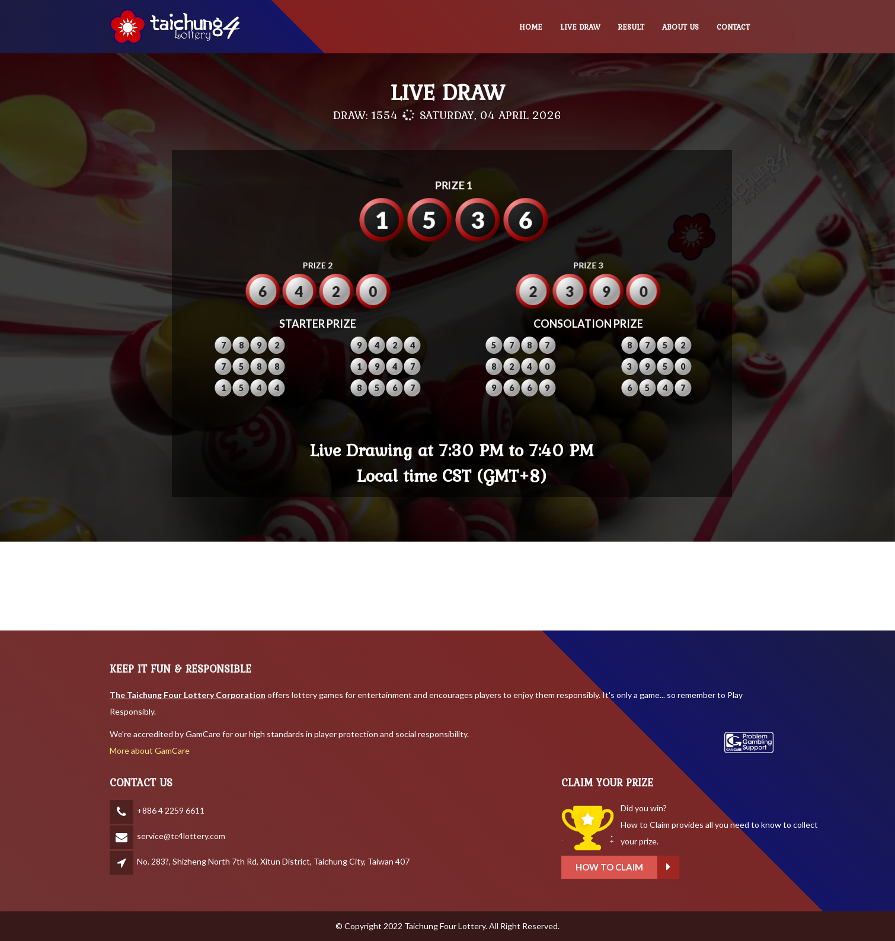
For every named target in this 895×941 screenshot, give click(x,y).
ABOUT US (680, 27)
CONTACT (733, 27)
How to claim (719, 867)
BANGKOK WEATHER (447, 586)
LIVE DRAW (580, 27)
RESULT (631, 27)
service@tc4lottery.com (181, 836)
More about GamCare (150, 750)
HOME (530, 27)
